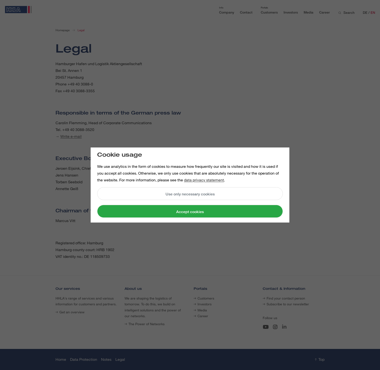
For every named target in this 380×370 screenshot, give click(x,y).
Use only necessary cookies (190, 194)
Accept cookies (190, 211)
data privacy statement (204, 179)
